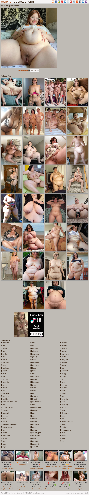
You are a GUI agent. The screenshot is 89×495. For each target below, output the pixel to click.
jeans (33, 385)
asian (4, 348)
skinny (63, 393)
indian (34, 379)
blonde (4, 379)
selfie (63, 376)
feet (3, 444)
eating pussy (6, 427)
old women (35, 435)
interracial (35, 382)
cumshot (5, 416)
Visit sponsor (35, 70)
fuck (33, 343)
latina (33, 390)
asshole (4, 354)
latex (33, 388)
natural (34, 419)
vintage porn (65, 430)
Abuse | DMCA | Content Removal (11, 493)
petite (63, 357)
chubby (4, 399)
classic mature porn (9, 402)
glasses (34, 351)
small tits (64, 399)
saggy (63, 374)
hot (33, 374)
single (63, 390)
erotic (4, 433)
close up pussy (7, 407)
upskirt (63, 424)
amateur (5, 343)
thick (62, 410)
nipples (34, 421)
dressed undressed (9, 424)
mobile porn (36, 407)
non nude (35, 424)
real (62, 368)
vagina (63, 427)
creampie (5, 413)
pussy (63, 365)
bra (3, 390)
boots (4, 388)
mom (33, 413)
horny (33, 371)
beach (4, 359)
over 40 (34, 447)
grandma (35, 354)
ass (3, 351)
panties (63, 351)
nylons (34, 430)
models (34, 410)
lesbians (34, 396)
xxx (62, 441)
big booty (5, 368)
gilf (32, 345)
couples (4, 410)
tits (62, 419)
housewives (36, 376)
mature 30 (35, 444)
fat (3, 441)
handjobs (35, 365)
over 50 (63, 343)
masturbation (36, 402)
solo (62, 402)
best (3, 365)
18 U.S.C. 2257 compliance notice (33, 493)
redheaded (64, 371)
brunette (5, 393)
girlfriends (35, 348)
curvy (4, 421)
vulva (63, 433)
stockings (64, 405)
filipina (4, 447)
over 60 (63, 345)
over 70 (63, 348)
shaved (63, 385)
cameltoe (5, 396)
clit (3, 405)
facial (4, 438)
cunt (3, 419)
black (4, 376)
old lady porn (36, 433)
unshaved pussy (66, 421)
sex (62, 379)
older (33, 438)
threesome (64, 413)
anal (3, 345)
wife (62, 438)
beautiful (5, 362)
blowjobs (5, 382)
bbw (3, 357)
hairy (33, 359)
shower (63, 388)
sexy (62, 382)
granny (34, 357)
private (63, 362)
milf (33, 405)
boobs (4, 385)
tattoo (63, 407)
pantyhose (64, 354)
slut (62, 396)
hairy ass (35, 362)
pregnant (64, 359)
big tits (4, 371)
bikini (4, 374)
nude (33, 427)
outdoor (34, 441)
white (63, 435)
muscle (34, 416)
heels (33, 368)
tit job (63, 416)
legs (33, 393)
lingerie (34, 399)
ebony (4, 430)
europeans (5, 435)
